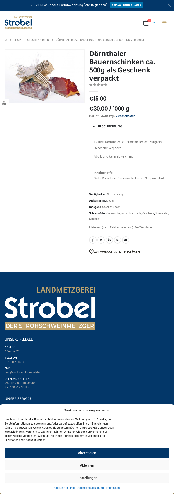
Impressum (113, 487)
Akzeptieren (87, 453)
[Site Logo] (18, 22)
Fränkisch (135, 213)
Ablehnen (87, 465)
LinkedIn (109, 240)
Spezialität (161, 213)
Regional (122, 213)
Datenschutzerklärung (90, 487)
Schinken (94, 218)
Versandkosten (125, 116)
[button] (164, 23)
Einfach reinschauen (126, 5)
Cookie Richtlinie (64, 487)
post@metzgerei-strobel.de (22, 372)
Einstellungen (87, 478)
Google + (117, 240)
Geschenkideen (111, 207)
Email (125, 240)
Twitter (101, 240)
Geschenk (148, 213)
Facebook (93, 240)
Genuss (111, 213)
